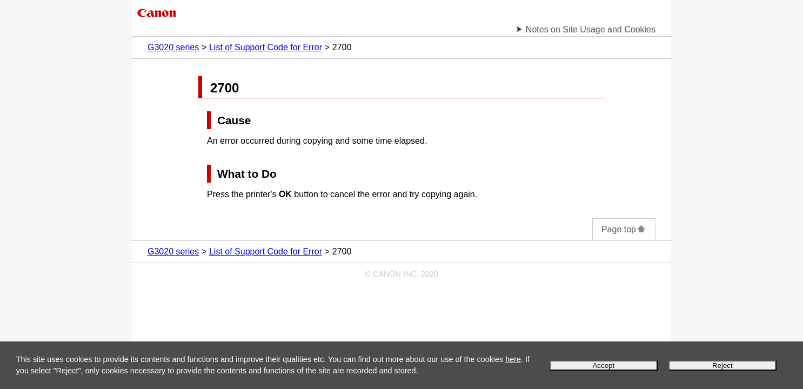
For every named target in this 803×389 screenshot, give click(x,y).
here (513, 359)
